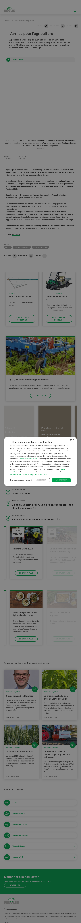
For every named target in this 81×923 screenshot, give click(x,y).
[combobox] (71, 438)
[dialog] (40, 461)
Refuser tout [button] (39, 478)
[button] (20, 484)
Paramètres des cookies (18, 472)
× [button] (73, 437)
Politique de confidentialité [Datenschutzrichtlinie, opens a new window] (38, 472)
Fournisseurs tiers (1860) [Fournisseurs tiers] (28, 457)
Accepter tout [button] (61, 478)
